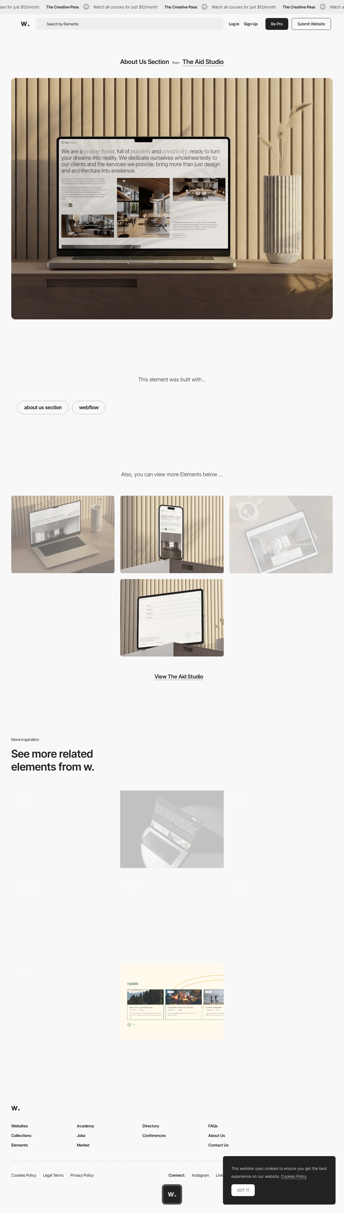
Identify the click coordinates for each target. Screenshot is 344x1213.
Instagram (200, 1175)
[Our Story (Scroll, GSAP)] (63, 829)
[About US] (172, 915)
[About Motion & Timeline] (63, 915)
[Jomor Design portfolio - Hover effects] (281, 913)
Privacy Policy (82, 1175)
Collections (21, 1135)
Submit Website (311, 23)
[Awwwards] (25, 24)
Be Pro (277, 23)
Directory (150, 1125)
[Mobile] (172, 534)
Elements (19, 1145)
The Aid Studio (203, 62)
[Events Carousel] (172, 1001)
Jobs (81, 1135)
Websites (19, 1125)
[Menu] (172, 617)
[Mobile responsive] (63, 617)
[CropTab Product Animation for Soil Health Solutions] (63, 1001)
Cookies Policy (23, 1175)
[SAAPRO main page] (281, 829)
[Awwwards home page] (172, 1194)
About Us (216, 1135)
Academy (85, 1125)
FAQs (213, 1125)
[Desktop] (63, 534)
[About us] (172, 829)
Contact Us (218, 1145)
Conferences (154, 1135)
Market (83, 1145)
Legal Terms (53, 1175)
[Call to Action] (281, 534)
